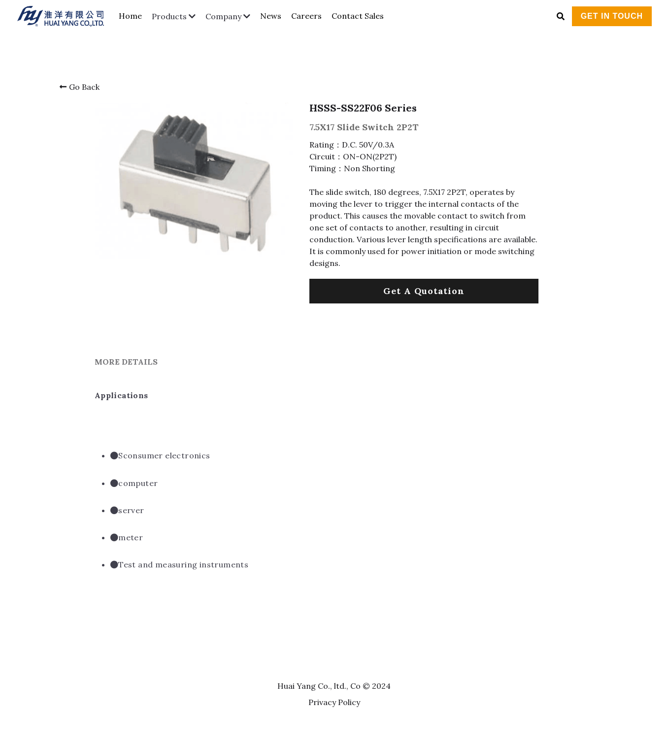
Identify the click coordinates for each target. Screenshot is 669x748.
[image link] (65, 15)
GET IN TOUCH (612, 16)
